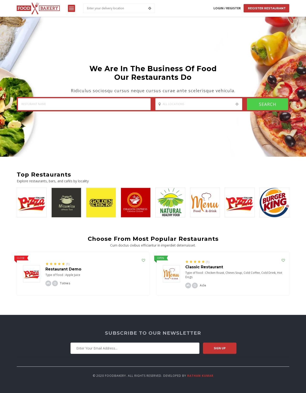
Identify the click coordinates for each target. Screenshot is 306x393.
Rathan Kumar (200, 376)
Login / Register (227, 8)
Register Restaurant (266, 8)
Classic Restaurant (204, 267)
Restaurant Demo (63, 269)
